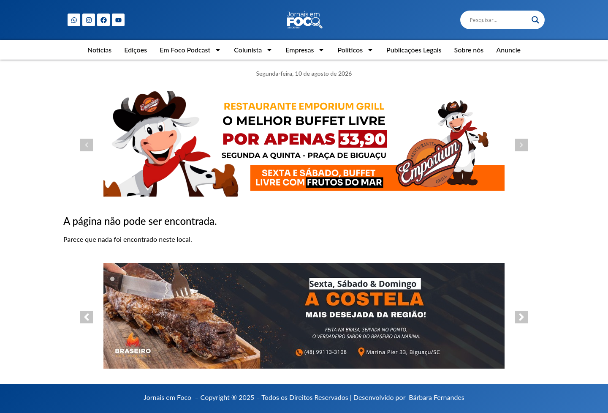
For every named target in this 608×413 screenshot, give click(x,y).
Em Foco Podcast (190, 49)
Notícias (99, 50)
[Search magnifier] (535, 20)
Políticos (355, 49)
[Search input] (498, 20)
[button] (86, 145)
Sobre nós (468, 50)
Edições (135, 50)
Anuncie (508, 50)
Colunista (253, 49)
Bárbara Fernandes (436, 397)
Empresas (305, 49)
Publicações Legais (413, 50)
